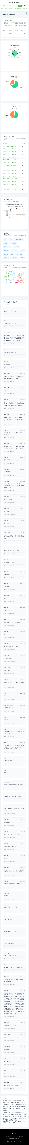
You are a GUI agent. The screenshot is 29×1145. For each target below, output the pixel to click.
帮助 (27, 8)
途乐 (11, 239)
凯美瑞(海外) (19, 254)
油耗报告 (10, 8)
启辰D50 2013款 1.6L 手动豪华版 (9, 173)
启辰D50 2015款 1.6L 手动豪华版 (9, 157)
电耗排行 (19, 8)
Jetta (5, 239)
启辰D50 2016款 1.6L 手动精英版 (9, 148)
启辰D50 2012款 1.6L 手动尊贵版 (9, 189)
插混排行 (23, 8)
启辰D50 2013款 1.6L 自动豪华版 (9, 168)
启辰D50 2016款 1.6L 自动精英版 (9, 146)
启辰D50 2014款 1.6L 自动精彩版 (9, 162)
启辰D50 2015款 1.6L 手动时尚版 (9, 159)
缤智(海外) (6, 250)
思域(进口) (15, 257)
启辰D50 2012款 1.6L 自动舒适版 (9, 181)
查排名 (11, 20)
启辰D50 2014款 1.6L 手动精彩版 (9, 165)
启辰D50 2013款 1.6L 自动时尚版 (9, 170)
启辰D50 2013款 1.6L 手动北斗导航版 (10, 178)
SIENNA (6, 254)
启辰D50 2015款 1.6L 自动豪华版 (9, 151)
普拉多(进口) (13, 243)
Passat (5, 243)
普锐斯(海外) (6, 257)
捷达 (12, 254)
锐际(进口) (17, 246)
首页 (2, 8)
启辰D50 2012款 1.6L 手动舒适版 (9, 187)
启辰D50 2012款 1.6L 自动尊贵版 (9, 184)
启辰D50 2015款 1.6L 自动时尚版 (9, 154)
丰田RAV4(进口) (7, 246)
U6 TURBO (14, 250)
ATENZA (22, 250)
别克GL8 (23, 257)
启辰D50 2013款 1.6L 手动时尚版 (9, 176)
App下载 (5, 8)
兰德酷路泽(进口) (19, 239)
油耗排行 (14, 8)
